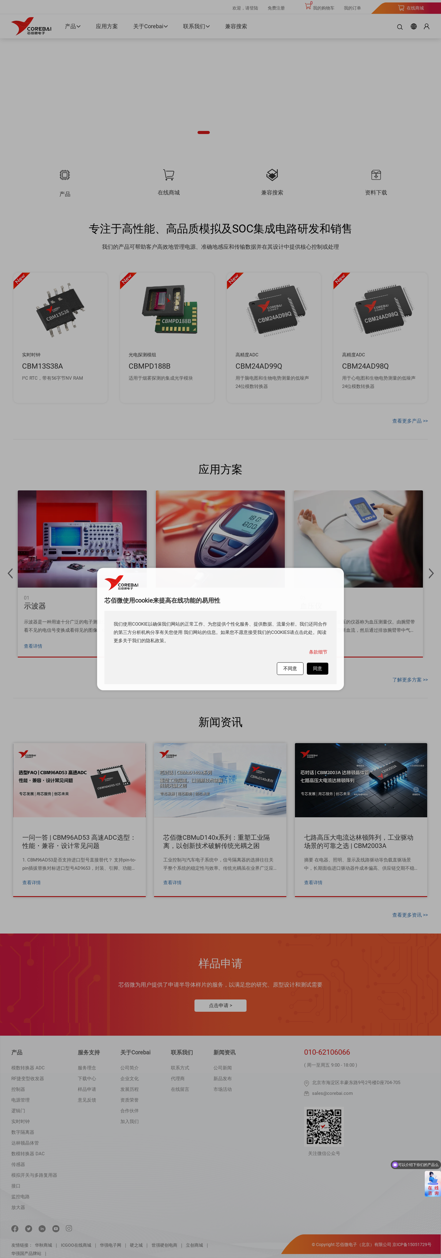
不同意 (290, 668)
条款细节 (318, 652)
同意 (317, 668)
